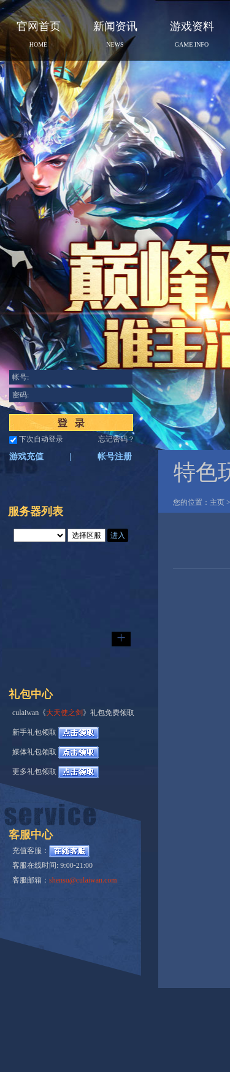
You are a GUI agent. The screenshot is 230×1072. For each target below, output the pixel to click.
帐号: (20, 377)
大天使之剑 (64, 712)
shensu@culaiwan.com (83, 880)
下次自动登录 (41, 439)
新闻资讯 (115, 34)
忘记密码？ (116, 439)
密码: (20, 395)
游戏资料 (192, 34)
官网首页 (39, 34)
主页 (217, 502)
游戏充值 (26, 456)
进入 (117, 535)
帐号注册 (115, 456)
